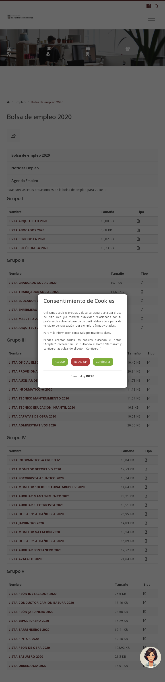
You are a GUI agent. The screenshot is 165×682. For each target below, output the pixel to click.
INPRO (90, 376)
